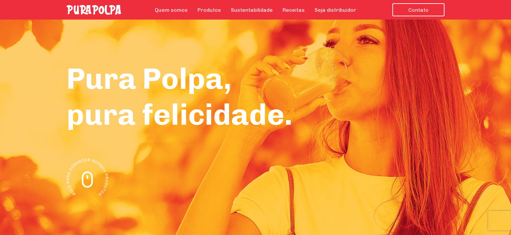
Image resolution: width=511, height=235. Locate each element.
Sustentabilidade (252, 10)
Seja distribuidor (335, 10)
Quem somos (171, 10)
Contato (418, 10)
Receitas (294, 10)
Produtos (209, 10)
